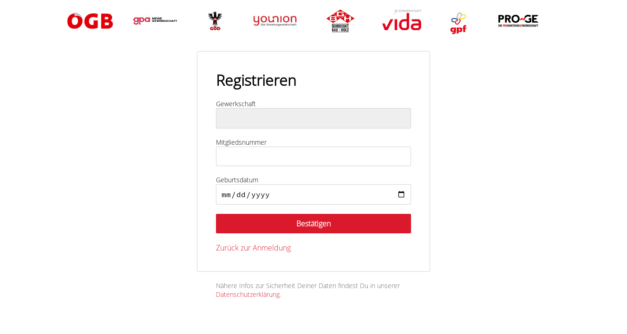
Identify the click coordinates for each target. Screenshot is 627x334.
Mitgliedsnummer (241, 142)
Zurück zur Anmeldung (253, 248)
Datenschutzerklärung (248, 294)
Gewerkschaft (236, 103)
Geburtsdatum (237, 179)
